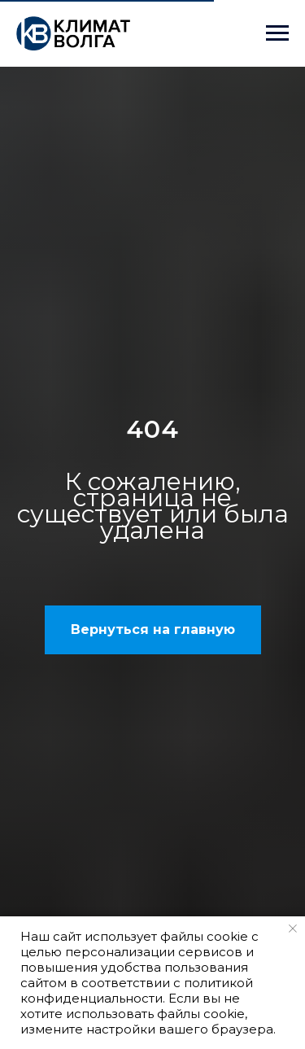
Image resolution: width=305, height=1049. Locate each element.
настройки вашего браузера (179, 1029)
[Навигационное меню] (277, 33)
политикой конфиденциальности (136, 990)
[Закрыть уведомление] (293, 928)
